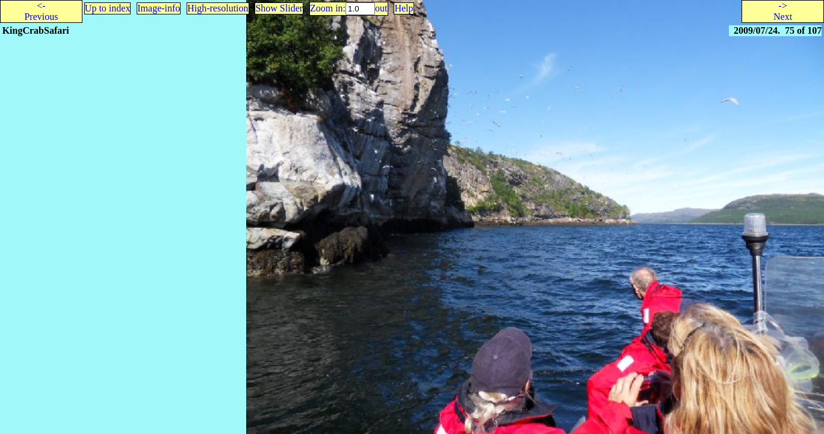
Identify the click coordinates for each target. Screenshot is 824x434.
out (381, 8)
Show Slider (279, 8)
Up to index (108, 8)
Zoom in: (327, 8)
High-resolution (217, 8)
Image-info (158, 8)
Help (403, 8)
